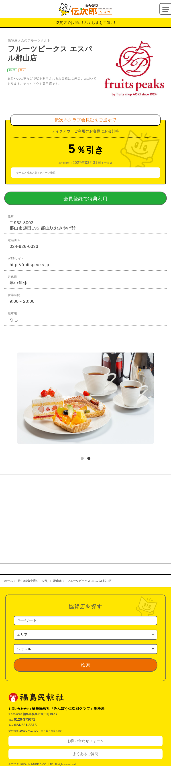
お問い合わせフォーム (85, 741)
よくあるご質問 (85, 754)
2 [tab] (89, 458)
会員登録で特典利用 (92, 198)
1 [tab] (82, 458)
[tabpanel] (85, 399)
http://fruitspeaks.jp (29, 264)
